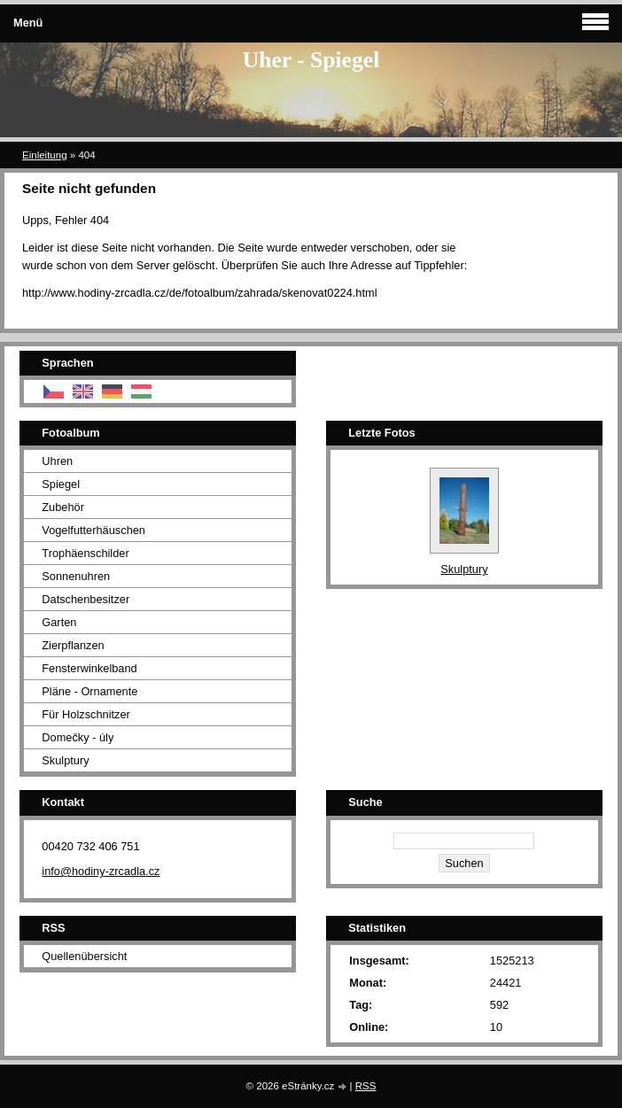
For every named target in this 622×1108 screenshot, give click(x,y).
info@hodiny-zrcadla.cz (100, 871)
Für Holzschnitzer (86, 714)
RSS (366, 1086)
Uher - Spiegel (311, 60)
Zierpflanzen (73, 645)
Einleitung (44, 155)
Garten (59, 622)
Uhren (57, 461)
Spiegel (61, 484)
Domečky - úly (77, 737)
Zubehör (63, 507)
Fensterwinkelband (89, 668)
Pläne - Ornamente (89, 691)
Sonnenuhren (76, 576)
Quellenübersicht (84, 956)
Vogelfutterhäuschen (93, 530)
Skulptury (65, 760)
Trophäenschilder (85, 553)
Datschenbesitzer (85, 599)
